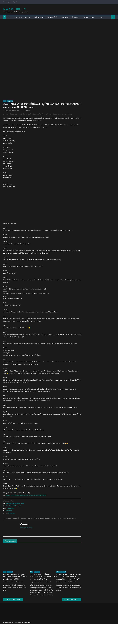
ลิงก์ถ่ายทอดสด (38, 17)
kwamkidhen (14, 9)
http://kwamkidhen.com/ (13, 506)
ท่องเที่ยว (85, 17)
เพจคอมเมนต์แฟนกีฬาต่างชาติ (15, 503)
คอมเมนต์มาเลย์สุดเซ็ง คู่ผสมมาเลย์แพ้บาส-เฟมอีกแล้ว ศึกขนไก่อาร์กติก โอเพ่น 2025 (15, 577)
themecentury (27, 622)
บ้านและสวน (75, 17)
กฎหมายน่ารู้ (64, 17)
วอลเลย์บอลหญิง (66, 518)
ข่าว (9, 17)
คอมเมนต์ (17, 17)
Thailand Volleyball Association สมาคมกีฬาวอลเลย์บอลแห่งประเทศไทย (26, 495)
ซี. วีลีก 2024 (37, 518)
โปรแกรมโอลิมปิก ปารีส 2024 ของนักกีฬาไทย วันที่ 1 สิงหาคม (72, 599)
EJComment (20, 110)
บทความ (27, 17)
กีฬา (5, 101)
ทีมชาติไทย (54, 518)
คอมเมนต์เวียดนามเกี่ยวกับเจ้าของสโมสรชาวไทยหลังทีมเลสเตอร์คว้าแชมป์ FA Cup (42, 577)
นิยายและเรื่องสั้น (53, 17)
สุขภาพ (93, 17)
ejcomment (9, 510)
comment (10, 518)
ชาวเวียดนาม (30, 518)
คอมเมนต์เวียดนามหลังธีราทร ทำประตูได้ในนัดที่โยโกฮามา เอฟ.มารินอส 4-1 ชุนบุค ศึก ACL (68, 577)
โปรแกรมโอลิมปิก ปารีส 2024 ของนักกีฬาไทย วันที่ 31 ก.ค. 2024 (14, 599)
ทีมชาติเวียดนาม (45, 518)
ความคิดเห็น (16, 518)
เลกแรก (74, 518)
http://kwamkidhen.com (26, 527)
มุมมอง (60, 518)
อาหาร (100, 17)
